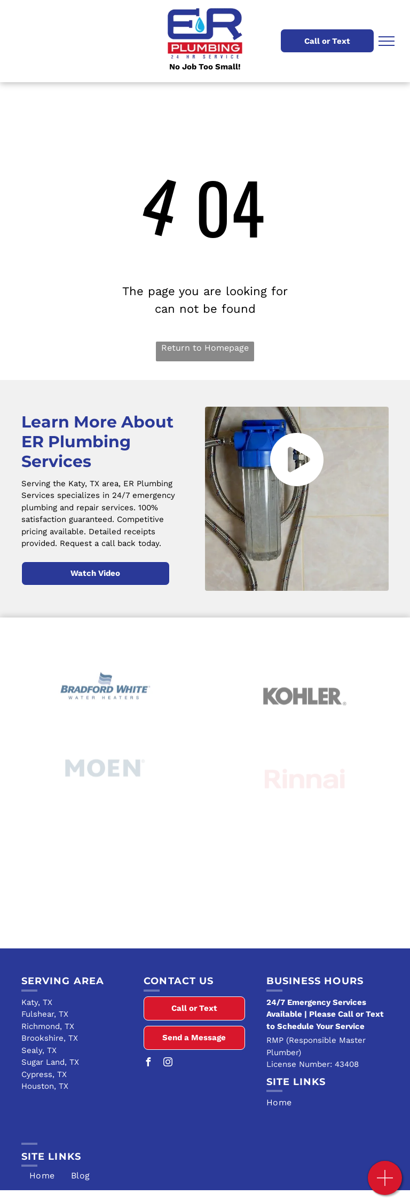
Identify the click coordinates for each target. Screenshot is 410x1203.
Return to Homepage (205, 348)
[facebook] (148, 1063)
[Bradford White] (105, 704)
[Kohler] (304, 717)
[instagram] (168, 1063)
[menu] (386, 41)
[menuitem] (327, 1102)
